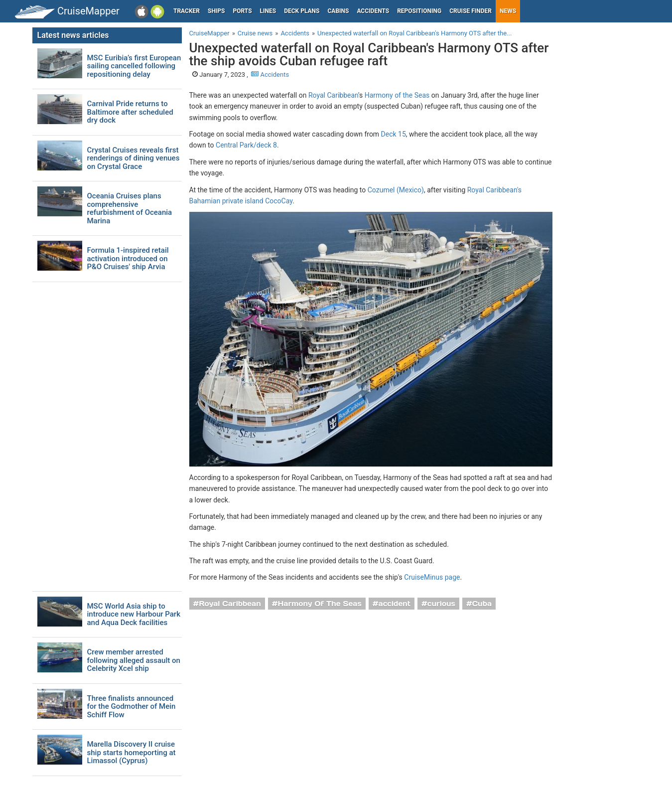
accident (395, 603)
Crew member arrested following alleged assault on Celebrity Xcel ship (133, 660)
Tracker (186, 10)
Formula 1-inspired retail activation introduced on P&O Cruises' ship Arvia (128, 258)
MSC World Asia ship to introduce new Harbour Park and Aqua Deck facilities (133, 614)
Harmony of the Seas (397, 95)
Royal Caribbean (333, 95)
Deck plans (301, 10)
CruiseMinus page (432, 577)
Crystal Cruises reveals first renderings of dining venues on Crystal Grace (133, 158)
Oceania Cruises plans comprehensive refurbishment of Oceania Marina (129, 208)
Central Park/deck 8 (246, 145)
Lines (268, 10)
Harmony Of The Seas (320, 603)
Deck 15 (393, 134)
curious (441, 603)
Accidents (373, 10)
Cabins (338, 10)
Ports (242, 10)
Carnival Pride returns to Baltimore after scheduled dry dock (130, 112)
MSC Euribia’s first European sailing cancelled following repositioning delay (134, 66)
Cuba (482, 603)
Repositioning (419, 10)
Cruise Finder (470, 10)
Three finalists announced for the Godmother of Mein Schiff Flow (131, 706)
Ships (216, 10)
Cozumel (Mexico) (396, 190)
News (508, 10)
